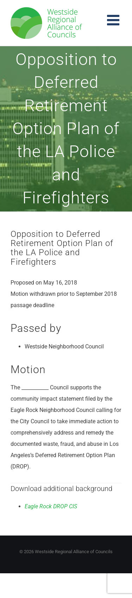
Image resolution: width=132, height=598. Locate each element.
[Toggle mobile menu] (114, 20)
